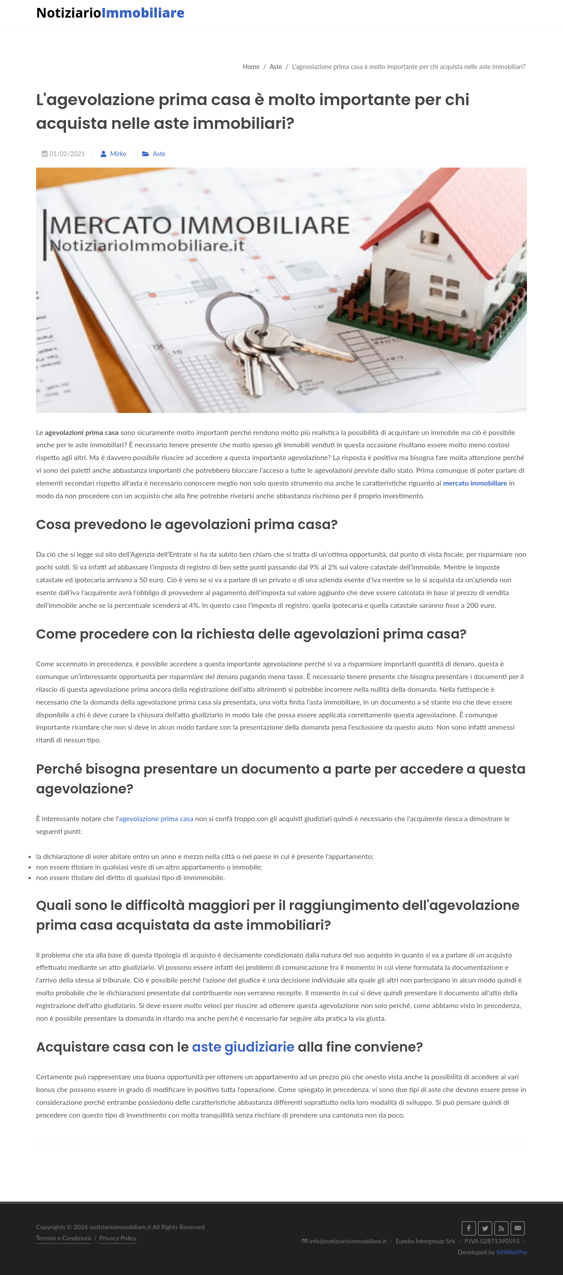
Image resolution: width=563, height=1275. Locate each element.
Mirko (113, 153)
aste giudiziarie (243, 1047)
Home (251, 66)
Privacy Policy (117, 1238)
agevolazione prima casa (156, 818)
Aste (276, 66)
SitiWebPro (512, 1252)
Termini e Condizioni (63, 1238)
